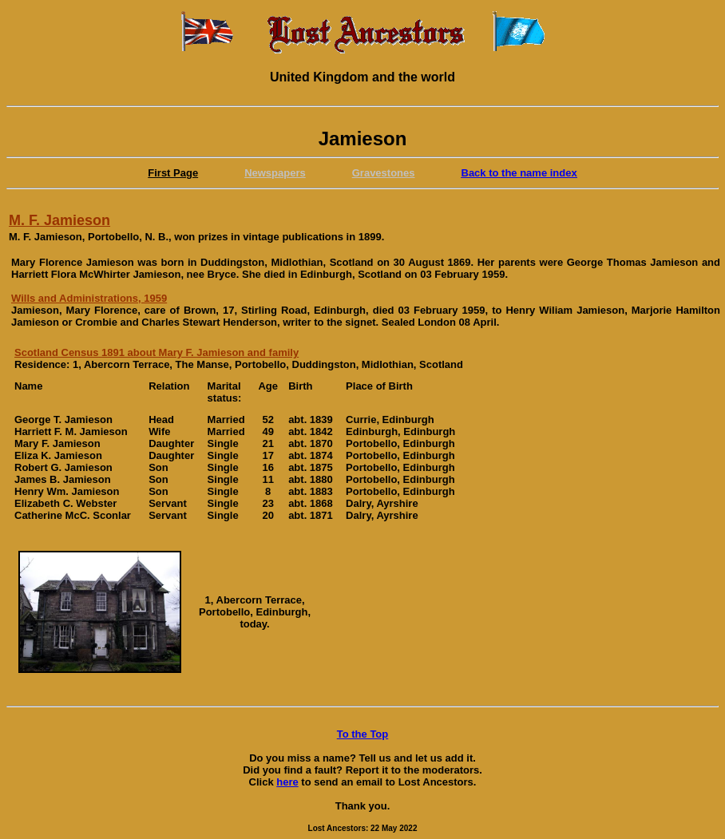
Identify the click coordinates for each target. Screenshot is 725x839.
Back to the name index (519, 173)
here (287, 782)
